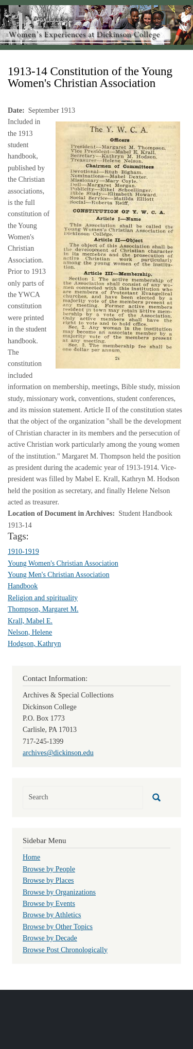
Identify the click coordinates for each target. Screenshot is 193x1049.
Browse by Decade (50, 938)
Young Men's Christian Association (59, 575)
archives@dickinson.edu (58, 753)
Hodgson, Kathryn (34, 644)
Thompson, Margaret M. (43, 609)
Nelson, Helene (30, 632)
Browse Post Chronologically (65, 950)
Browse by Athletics (52, 915)
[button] (118, 244)
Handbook (23, 586)
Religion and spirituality (43, 598)
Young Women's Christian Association (63, 563)
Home (31, 857)
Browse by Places (48, 880)
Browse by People (49, 869)
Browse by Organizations (59, 892)
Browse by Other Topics (58, 927)
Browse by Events (49, 903)
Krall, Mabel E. (30, 621)
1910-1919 (23, 551)
